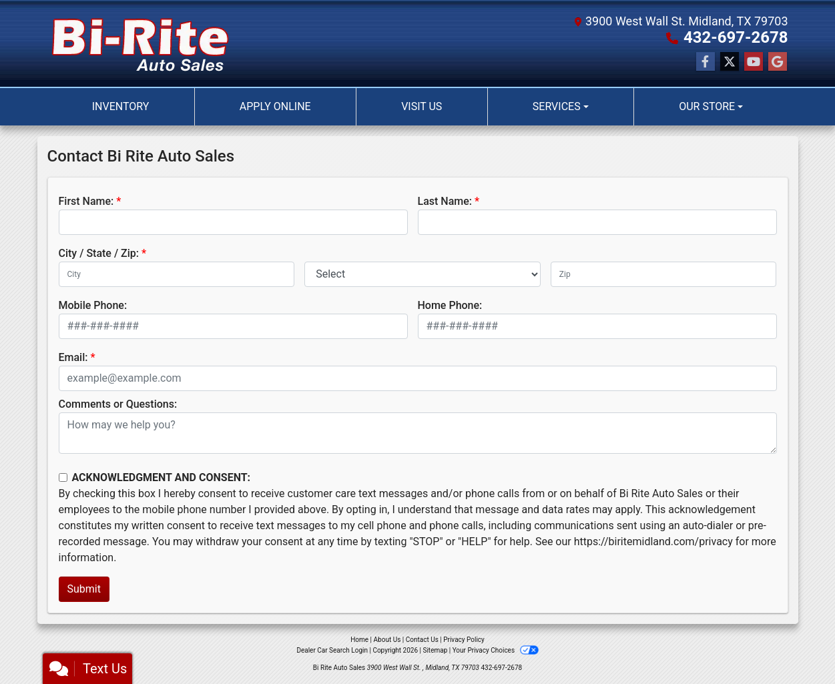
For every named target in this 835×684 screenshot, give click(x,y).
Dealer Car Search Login (332, 650)
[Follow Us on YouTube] (753, 62)
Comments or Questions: (118, 404)
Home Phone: (450, 305)
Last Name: (445, 201)
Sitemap (435, 650)
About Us (387, 639)
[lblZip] (664, 274)
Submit (84, 589)
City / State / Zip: (99, 253)
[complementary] (795, 644)
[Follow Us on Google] (777, 62)
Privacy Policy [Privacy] (464, 639)
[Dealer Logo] (140, 43)
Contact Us (422, 639)
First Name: (86, 201)
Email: (73, 357)
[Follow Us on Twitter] (729, 62)
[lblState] (422, 274)
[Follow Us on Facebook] (705, 62)
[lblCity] (177, 274)
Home (359, 639)
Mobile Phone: (93, 305)
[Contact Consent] (63, 477)
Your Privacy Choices (496, 650)
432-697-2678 (735, 37)
